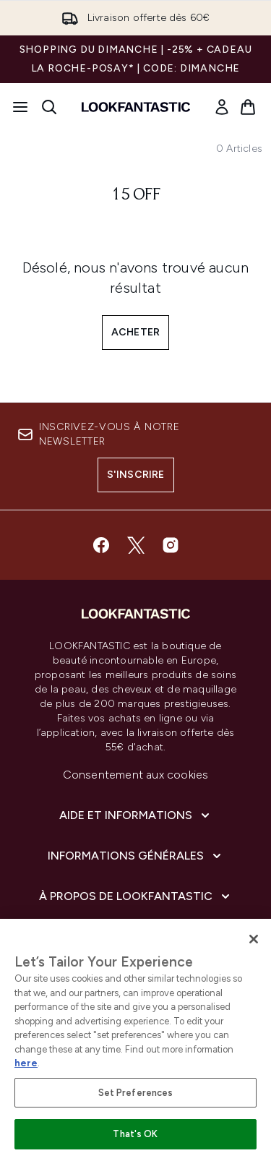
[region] (135, 1040)
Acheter (135, 332)
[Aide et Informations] (135, 815)
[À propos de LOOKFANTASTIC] (136, 896)
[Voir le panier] (247, 107)
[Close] (254, 939)
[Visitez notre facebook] (101, 545)
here (26, 1063)
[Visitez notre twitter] (136, 545)
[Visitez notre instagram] (170, 545)
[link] (221, 107)
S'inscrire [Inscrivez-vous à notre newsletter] (136, 474)
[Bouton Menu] (20, 107)
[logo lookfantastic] (136, 107)
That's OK (135, 1133)
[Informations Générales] (136, 856)
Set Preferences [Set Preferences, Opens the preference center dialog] (135, 1092)
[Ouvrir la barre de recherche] (49, 107)
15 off (135, 195)
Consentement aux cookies (136, 774)
